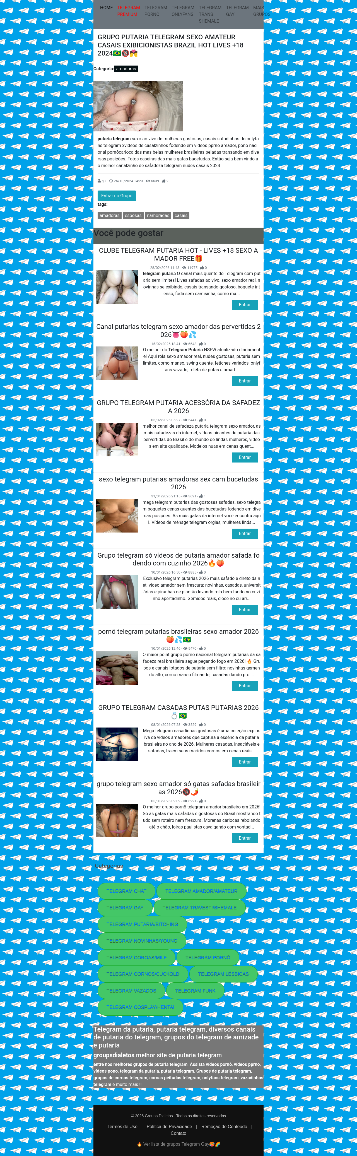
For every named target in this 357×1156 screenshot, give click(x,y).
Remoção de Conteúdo (224, 1126)
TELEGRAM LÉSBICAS (223, 974)
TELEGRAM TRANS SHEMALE (210, 14)
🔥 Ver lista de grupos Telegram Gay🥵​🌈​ (179, 1144)
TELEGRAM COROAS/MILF (137, 957)
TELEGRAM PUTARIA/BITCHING (142, 924)
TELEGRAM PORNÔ (155, 11)
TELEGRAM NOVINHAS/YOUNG (142, 940)
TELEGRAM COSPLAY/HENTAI (140, 1007)
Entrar (245, 304)
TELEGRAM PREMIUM (128, 11)
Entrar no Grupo (116, 195)
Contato (178, 1133)
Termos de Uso (122, 1126)
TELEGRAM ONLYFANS (183, 11)
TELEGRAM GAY (237, 11)
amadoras (126, 68)
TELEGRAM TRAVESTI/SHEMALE (200, 907)
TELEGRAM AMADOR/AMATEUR (201, 891)
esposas (133, 215)
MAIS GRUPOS (262, 11)
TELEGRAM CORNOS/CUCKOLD (143, 974)
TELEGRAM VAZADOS (131, 990)
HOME (107, 7)
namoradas (158, 215)
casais (181, 215)
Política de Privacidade (169, 1126)
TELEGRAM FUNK (195, 990)
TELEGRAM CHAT (126, 891)
